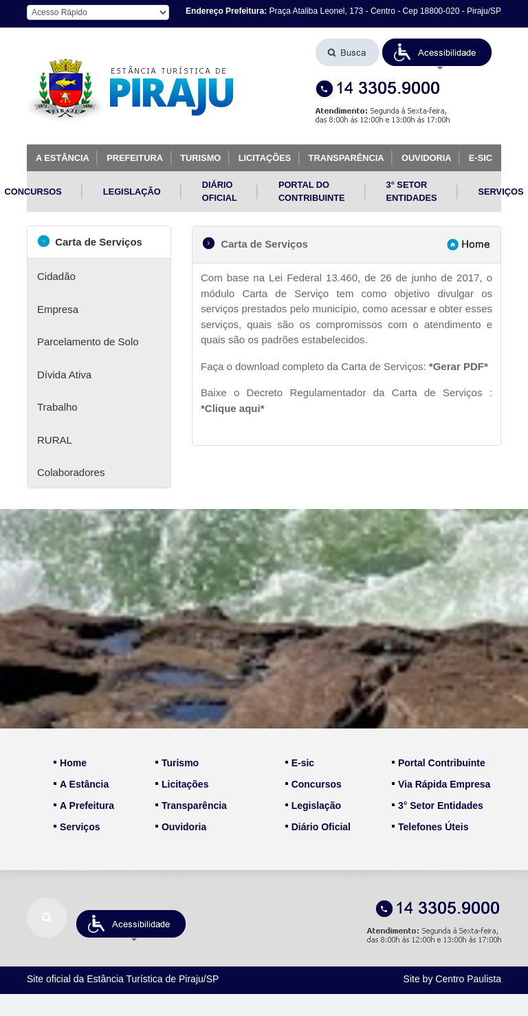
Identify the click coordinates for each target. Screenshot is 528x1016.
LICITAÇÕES (265, 158)
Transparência (191, 805)
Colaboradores (70, 472)
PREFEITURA (135, 158)
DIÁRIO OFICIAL (219, 191)
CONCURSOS (33, 191)
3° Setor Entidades (437, 805)
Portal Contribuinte (438, 762)
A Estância (81, 784)
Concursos (313, 784)
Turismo (177, 762)
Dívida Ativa (64, 374)
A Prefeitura (84, 805)
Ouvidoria (180, 826)
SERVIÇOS (501, 191)
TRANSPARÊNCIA (346, 158)
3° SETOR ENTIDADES (411, 191)
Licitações (181, 784)
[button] (437, 52)
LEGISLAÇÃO (132, 191)
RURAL (54, 440)
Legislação (313, 805)
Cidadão (56, 276)
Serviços (77, 826)
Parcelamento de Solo (88, 341)
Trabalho (57, 407)
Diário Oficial (318, 826)
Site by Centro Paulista (452, 978)
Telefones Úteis (430, 826)
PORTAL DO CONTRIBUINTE (311, 191)
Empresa (57, 309)
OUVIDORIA (427, 158)
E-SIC (480, 158)
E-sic (299, 762)
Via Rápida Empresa (441, 784)
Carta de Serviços (90, 241)
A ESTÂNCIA (62, 158)
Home (70, 762)
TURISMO (200, 158)
